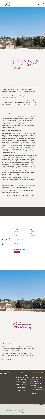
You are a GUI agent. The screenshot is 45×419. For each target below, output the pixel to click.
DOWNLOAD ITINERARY (13, 410)
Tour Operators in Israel (10, 87)
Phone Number (33, 233)
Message (16, 241)
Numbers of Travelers (18, 237)
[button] (38, 4)
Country (31, 229)
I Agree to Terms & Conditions (21, 249)
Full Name (16, 229)
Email (15, 233)
